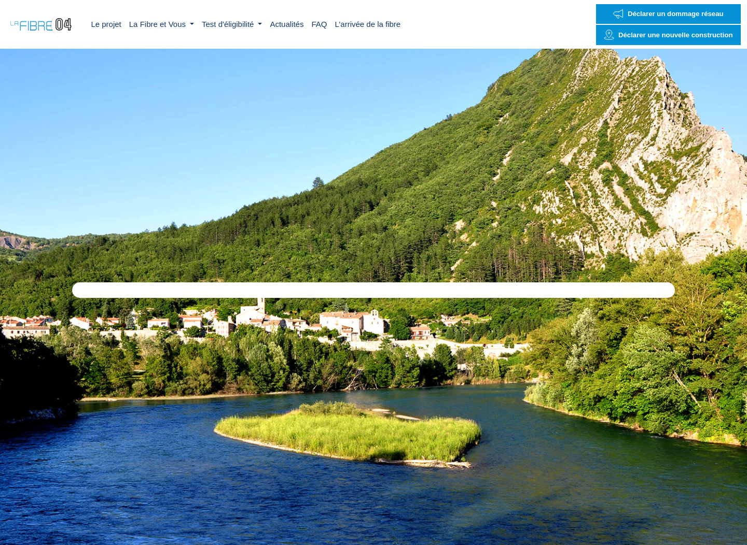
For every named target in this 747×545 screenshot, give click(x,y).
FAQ (319, 24)
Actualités (286, 24)
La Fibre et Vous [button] (158, 24)
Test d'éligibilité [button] (229, 24)
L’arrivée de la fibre (367, 24)
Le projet (106, 24)
